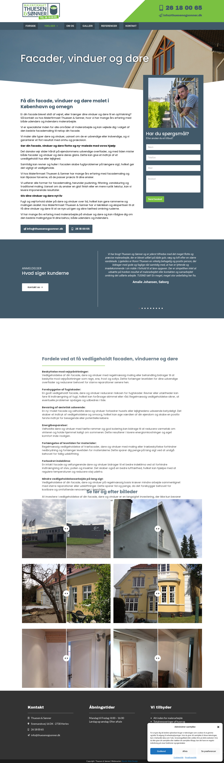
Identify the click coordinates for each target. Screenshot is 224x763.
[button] (218, 727)
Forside (31, 26)
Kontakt (131, 26)
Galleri (88, 26)
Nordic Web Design (130, 761)
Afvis (185, 751)
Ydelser (51, 26)
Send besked (155, 199)
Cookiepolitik (178, 758)
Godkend (161, 751)
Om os (70, 26)
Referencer (109, 26)
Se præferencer (208, 751)
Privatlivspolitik (190, 758)
